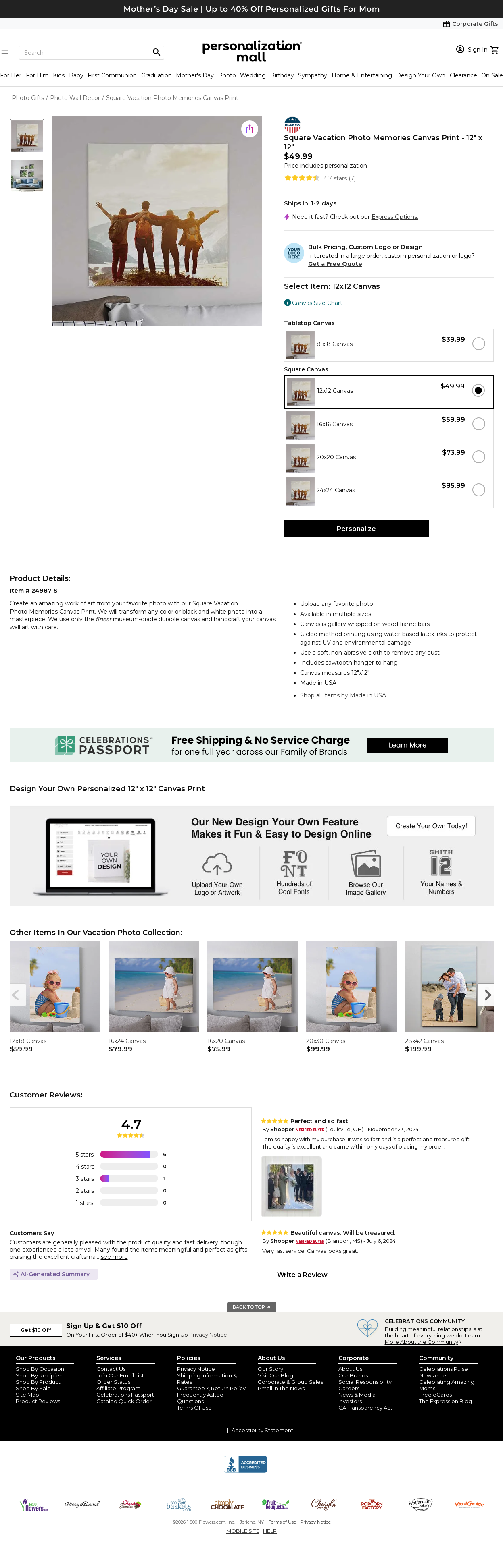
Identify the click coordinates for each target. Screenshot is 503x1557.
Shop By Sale (33, 1388)
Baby (76, 75)
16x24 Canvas (127, 1041)
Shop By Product (38, 1382)
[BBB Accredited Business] (245, 1471)
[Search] (91, 53)
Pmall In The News (281, 1388)
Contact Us (110, 1369)
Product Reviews (38, 1401)
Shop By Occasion (40, 1369)
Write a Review (302, 1275)
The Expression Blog (445, 1401)
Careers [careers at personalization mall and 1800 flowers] (348, 1388)
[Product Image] (157, 221)
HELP (270, 1531)
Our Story (270, 1369)
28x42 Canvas (424, 1041)
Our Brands (353, 1375)
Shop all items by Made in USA (343, 695)
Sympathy (312, 75)
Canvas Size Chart (317, 302)
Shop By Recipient (40, 1375)
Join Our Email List (120, 1375)
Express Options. (395, 216)
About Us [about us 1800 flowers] (350, 1369)
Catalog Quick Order (124, 1401)
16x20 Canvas (226, 1041)
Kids (59, 75)
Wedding (253, 75)
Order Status (113, 1382)
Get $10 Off (36, 1330)
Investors (350, 1401)
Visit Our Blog (275, 1375)
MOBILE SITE (242, 1531)
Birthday (282, 75)
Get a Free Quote (335, 263)
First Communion (112, 75)
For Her (10, 75)
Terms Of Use (194, 1407)
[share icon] (249, 128)
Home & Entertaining (362, 75)
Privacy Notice (208, 1334)
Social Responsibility (365, 1382)
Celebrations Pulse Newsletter (443, 1372)
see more (114, 1257)
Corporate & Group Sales (290, 1382)
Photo (227, 75)
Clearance (463, 75)
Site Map (27, 1394)
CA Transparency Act (365, 1407)
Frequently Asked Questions (200, 1397)
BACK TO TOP (252, 1307)
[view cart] (495, 49)
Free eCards (435, 1394)
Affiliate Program (118, 1388)
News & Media (357, 1394)
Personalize (356, 529)
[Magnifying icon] (156, 52)
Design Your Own (420, 75)
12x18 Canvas (28, 1041)
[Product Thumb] (27, 136)
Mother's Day (195, 75)
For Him (37, 75)
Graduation (156, 75)
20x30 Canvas (325, 1041)
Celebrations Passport (125, 1394)
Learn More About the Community (432, 1338)
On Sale (492, 75)
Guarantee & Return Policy (211, 1388)
